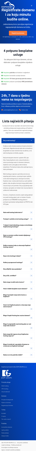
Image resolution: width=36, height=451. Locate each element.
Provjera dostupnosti (7, 398)
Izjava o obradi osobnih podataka (10, 448)
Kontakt (3, 412)
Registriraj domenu (18, 33)
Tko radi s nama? (6, 418)
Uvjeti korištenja (5, 443)
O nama (3, 415)
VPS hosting (4, 387)
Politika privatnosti (16, 443)
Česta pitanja (5, 431)
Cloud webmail (5, 390)
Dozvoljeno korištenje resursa (9, 446)
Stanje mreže (5, 434)
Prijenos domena (6, 401)
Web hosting (5, 384)
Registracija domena (7, 404)
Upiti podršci (5, 428)
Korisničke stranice (6, 426)
